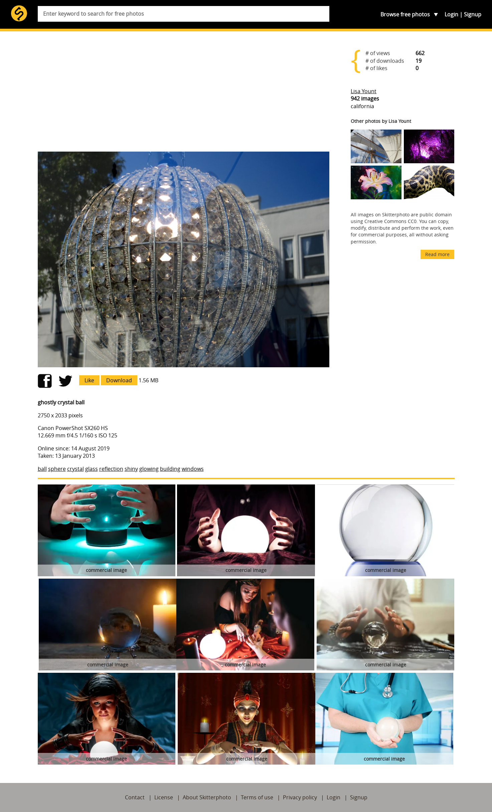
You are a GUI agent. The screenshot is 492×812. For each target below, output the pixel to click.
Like (89, 380)
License (163, 797)
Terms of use (257, 797)
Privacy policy (300, 797)
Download (119, 380)
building (170, 468)
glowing (149, 468)
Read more (437, 254)
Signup (472, 14)
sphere (57, 468)
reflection (111, 468)
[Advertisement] (184, 94)
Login (451, 14)
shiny (131, 468)
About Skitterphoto (207, 797)
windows (193, 468)
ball (42, 468)
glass (91, 468)
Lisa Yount (363, 91)
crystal (75, 468)
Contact (135, 797)
